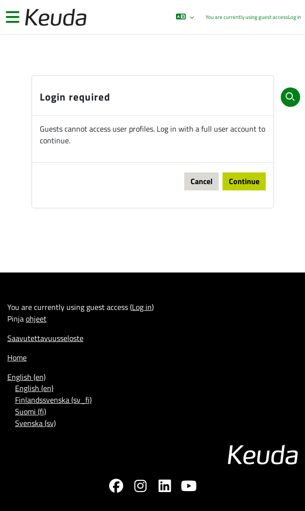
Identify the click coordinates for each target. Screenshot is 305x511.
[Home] (54, 17)
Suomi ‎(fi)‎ (30, 411)
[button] (185, 17)
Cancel (201, 181)
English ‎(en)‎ (26, 377)
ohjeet (36, 318)
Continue (244, 181)
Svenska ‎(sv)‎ (35, 423)
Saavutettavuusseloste (45, 338)
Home (17, 357)
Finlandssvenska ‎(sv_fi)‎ (53, 400)
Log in (294, 17)
